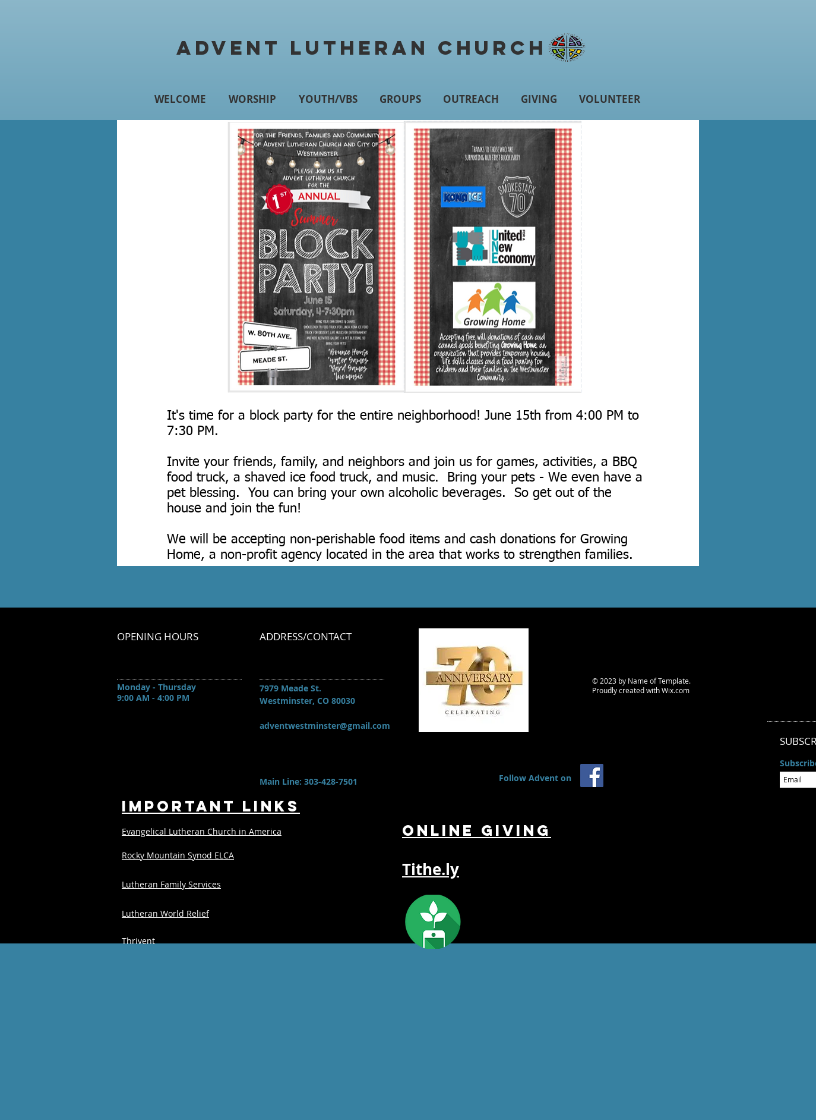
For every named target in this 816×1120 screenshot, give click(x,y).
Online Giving (476, 830)
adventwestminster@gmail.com (325, 725)
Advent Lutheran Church (361, 48)
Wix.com (676, 690)
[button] (252, 99)
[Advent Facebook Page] (591, 775)
